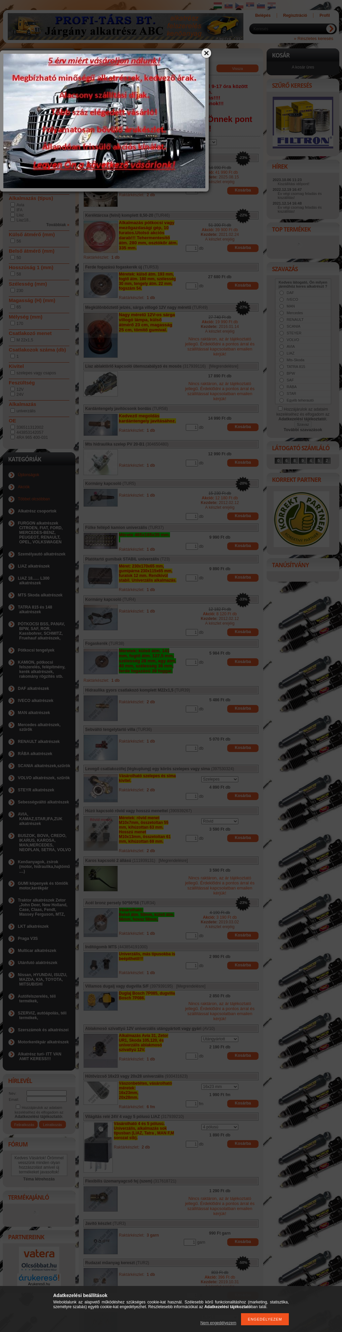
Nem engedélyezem (218, 1323)
